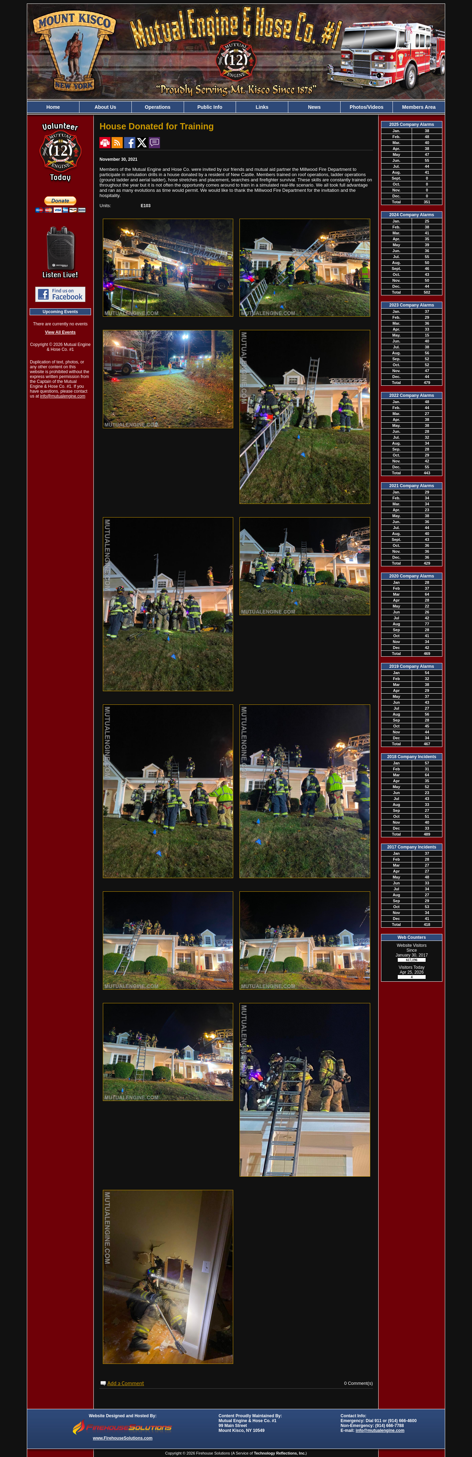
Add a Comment (125, 1383)
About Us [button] (105, 107)
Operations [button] (157, 107)
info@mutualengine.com (62, 396)
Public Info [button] (209, 107)
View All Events (60, 332)
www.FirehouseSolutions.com (123, 1438)
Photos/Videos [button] (366, 107)
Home (53, 107)
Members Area (419, 107)
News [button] (314, 107)
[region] (236, 107)
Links (262, 107)
